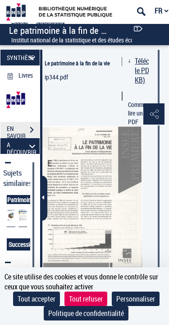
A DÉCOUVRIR (22, 146)
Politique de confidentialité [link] (86, 313)
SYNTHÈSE (22, 57)
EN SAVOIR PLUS (23, 131)
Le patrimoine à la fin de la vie (77, 63)
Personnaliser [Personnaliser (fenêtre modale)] (135, 299)
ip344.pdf (56, 77)
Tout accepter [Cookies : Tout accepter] (36, 299)
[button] (153, 114)
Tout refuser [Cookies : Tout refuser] (86, 299)
